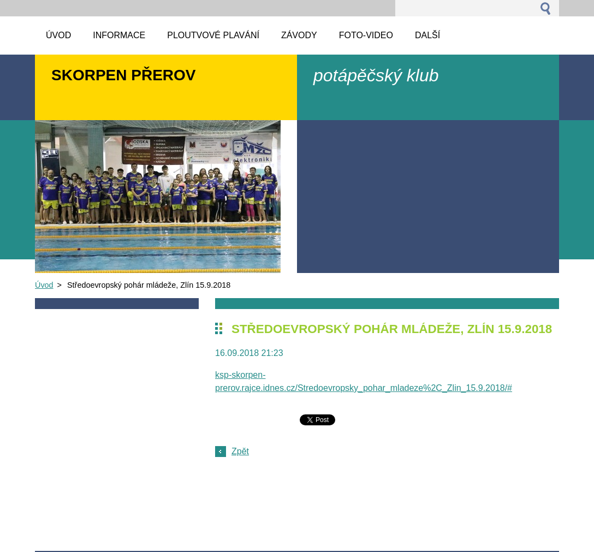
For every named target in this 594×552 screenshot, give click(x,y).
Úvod (44, 285)
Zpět (240, 451)
